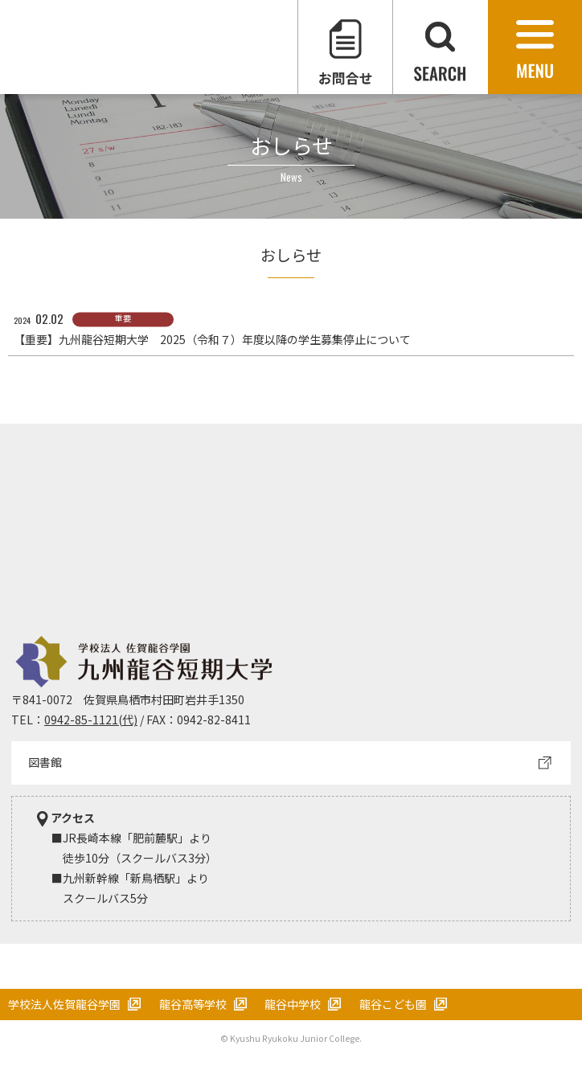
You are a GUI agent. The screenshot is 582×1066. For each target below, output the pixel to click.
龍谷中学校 (292, 1004)
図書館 (45, 762)
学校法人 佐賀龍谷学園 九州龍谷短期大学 (149, 47)
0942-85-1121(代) (90, 719)
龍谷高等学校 (193, 1004)
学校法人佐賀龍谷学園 (64, 1004)
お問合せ (345, 47)
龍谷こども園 (393, 1004)
